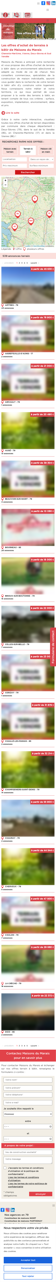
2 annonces (7, 356)
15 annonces (7, 599)
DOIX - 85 (10, 1032)
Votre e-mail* (12, 1102)
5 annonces (7, 889)
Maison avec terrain (10, 150)
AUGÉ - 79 (10, 450)
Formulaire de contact (53, 647)
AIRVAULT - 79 (12, 402)
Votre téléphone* (14, 1094)
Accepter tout (28, 1260)
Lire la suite (12, 112)
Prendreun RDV (27, 15)
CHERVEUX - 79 (13, 886)
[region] (28, 1253)
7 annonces (7, 647)
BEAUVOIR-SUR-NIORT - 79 (18, 499)
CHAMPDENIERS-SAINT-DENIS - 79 (22, 789)
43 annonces (7, 308)
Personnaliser (28, 1268)
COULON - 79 (12, 935)
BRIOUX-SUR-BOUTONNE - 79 (20, 596)
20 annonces (7, 550)
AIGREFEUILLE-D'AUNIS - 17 (19, 353)
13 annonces (7, 453)
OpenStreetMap (39, 246)
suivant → (35, 263)
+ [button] (5, 180)
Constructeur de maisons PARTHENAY (23, 1221)
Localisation (9, 159)
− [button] (5, 185)
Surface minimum (39, 165)
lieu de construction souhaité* (21, 1152)
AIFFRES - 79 (11, 305)
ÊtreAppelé (17, 15)
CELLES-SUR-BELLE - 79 (17, 644)
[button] (38, 3)
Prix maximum (10, 165)
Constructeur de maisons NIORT (20, 1218)
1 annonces (6, 405)
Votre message (13, 1159)
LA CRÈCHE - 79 (13, 983)
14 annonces (7, 792)
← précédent (8, 263)
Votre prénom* (13, 1088)
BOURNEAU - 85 (13, 547)
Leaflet (27, 246)
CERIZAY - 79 (12, 693)
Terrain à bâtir (27, 150)
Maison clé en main (45, 150)
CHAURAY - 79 (12, 838)
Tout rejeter (28, 1276)
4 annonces (7, 502)
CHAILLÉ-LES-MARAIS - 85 (18, 741)
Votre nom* (11, 1080)
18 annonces (7, 986)
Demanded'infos (6, 15)
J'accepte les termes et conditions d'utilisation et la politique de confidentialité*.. (27, 1177)
